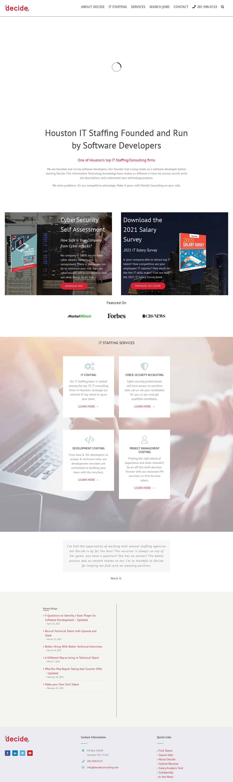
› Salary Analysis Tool (170, 768)
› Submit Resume (167, 764)
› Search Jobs (165, 755)
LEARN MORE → (88, 406)
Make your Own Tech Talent (62, 684)
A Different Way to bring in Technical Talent (72, 658)
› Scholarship (165, 772)
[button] (222, 7)
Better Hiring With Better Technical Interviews (73, 646)
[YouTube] (30, 753)
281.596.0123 (95, 761)
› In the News (165, 777)
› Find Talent (164, 750)
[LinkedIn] (15, 753)
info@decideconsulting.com (102, 767)
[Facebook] (7, 753)
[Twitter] (22, 753)
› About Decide (166, 759)
